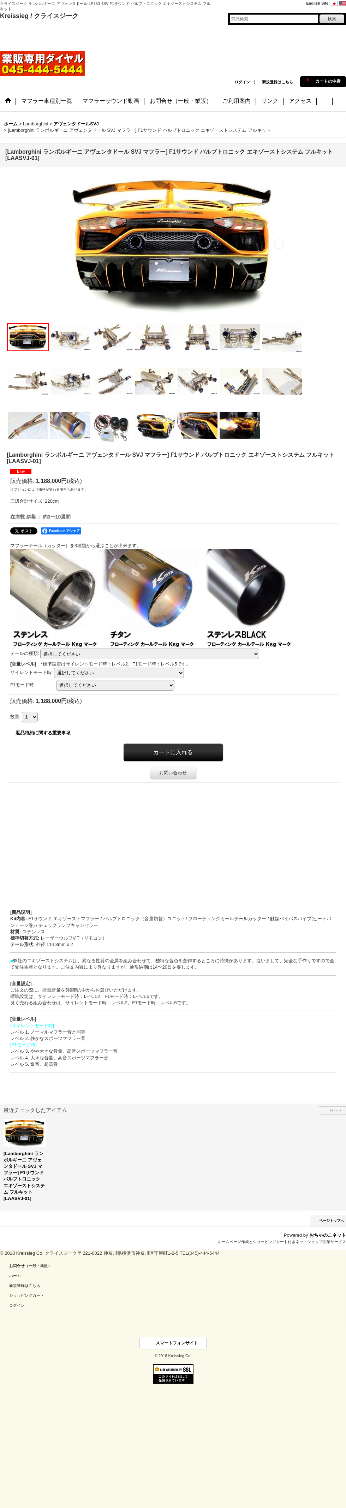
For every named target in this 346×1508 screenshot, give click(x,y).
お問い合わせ (173, 772)
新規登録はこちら (277, 82)
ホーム (15, 1275)
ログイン (242, 82)
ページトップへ (331, 1221)
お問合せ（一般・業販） (30, 1266)
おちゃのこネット (327, 1235)
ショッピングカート (26, 1295)
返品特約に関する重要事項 (43, 732)
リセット (335, 1110)
